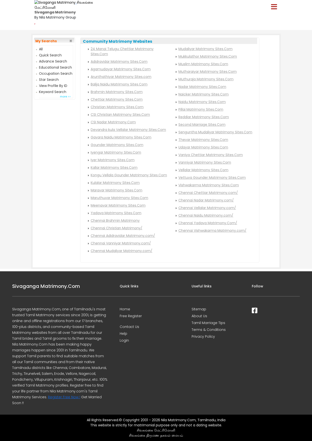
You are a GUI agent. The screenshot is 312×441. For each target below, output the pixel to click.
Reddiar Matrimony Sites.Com (203, 117)
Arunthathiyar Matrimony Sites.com (121, 76)
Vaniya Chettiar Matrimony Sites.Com (210, 154)
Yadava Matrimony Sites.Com (116, 212)
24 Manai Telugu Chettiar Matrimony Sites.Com (122, 51)
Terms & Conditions (209, 329)
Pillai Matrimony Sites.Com (200, 109)
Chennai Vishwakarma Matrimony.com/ (212, 230)
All (41, 48)
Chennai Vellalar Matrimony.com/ (207, 207)
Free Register (131, 316)
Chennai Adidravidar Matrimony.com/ (123, 235)
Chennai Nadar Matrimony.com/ (206, 200)
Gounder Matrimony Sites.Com (117, 144)
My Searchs (46, 41)
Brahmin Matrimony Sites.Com (117, 91)
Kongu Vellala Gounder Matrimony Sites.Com (129, 175)
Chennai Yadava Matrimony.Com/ (207, 222)
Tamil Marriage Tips (208, 322)
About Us (199, 316)
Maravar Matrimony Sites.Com (116, 190)
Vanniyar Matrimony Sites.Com (204, 162)
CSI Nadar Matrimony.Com (113, 122)
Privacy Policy (203, 336)
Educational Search (55, 67)
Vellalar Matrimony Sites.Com (203, 170)
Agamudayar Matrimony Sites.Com (121, 69)
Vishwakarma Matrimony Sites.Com (208, 185)
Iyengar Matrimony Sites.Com (116, 152)
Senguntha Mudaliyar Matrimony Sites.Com (215, 132)
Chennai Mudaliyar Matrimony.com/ (121, 250)
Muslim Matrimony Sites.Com (203, 64)
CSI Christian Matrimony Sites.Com (120, 114)
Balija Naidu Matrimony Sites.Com (119, 84)
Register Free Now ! (64, 397)
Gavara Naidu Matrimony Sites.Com (121, 137)
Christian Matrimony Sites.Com (117, 107)
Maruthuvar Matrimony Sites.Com (119, 197)
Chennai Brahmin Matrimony (115, 220)
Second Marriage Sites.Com (201, 124)
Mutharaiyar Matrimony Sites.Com (207, 71)
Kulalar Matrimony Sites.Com (115, 182)
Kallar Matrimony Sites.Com (114, 167)
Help (123, 333)
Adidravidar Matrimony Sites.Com (119, 61)
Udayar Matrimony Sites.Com (203, 147)
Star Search (49, 79)
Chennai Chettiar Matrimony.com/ (208, 192)
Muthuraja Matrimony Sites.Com (206, 79)
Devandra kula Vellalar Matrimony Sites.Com (128, 129)
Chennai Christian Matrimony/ (116, 228)
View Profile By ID (53, 85)
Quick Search (50, 54)
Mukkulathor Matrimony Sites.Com (207, 56)
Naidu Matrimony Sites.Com (202, 101)
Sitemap (199, 309)
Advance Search (53, 61)
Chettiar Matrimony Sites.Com (117, 99)
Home (125, 309)
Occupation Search (55, 73)
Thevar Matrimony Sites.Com (203, 139)
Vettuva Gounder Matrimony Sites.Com (212, 177)
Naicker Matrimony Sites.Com (203, 94)
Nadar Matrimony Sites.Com (202, 86)
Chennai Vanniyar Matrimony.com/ (121, 243)
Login (124, 340)
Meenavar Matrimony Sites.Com (118, 205)
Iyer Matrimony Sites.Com (113, 160)
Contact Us (129, 326)
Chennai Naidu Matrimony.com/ (205, 215)
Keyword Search (52, 91)
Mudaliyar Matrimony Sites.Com (205, 48)
